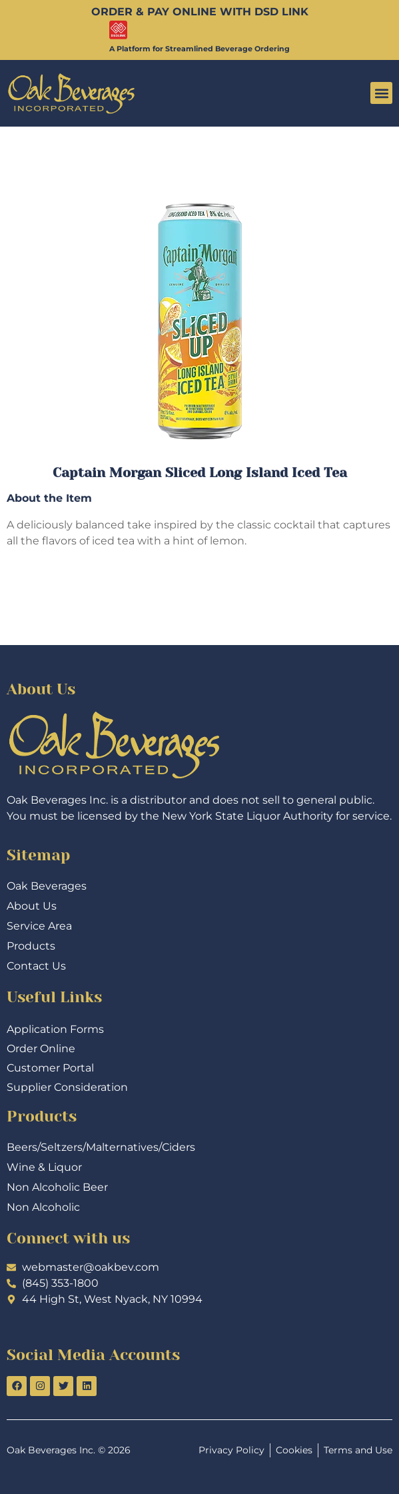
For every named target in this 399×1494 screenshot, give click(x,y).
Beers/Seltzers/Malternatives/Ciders (101, 1147)
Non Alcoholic (43, 1207)
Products (31, 946)
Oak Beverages (47, 886)
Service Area (39, 926)
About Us (32, 906)
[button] (381, 93)
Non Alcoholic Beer (57, 1187)
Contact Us (36, 966)
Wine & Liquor (44, 1167)
